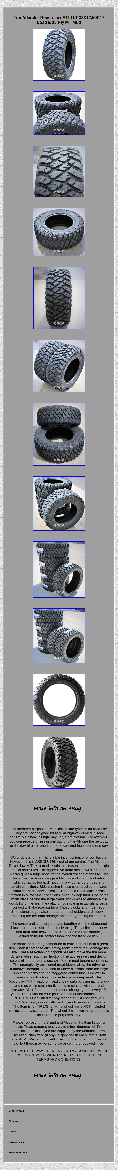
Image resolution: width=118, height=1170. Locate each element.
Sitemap (13, 1121)
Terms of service (18, 1152)
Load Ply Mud (16, 1110)
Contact (13, 1131)
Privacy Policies (17, 1142)
